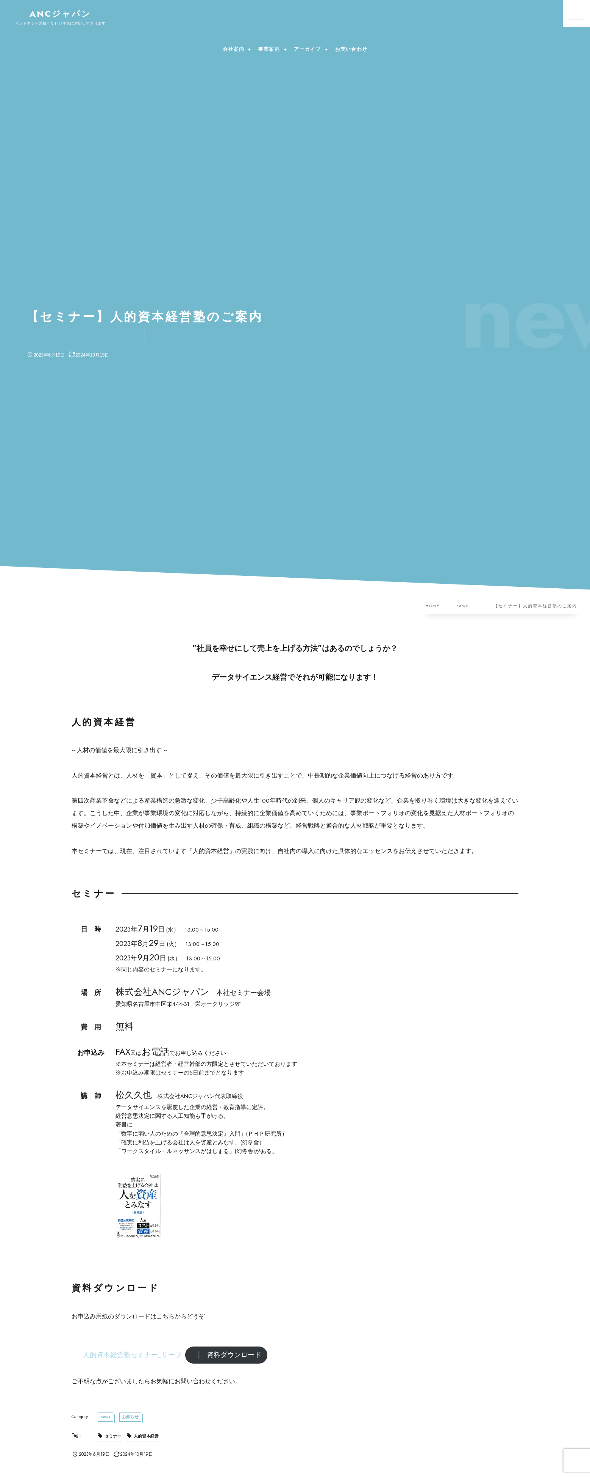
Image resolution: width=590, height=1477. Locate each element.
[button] (576, 13)
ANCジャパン (61, 13)
